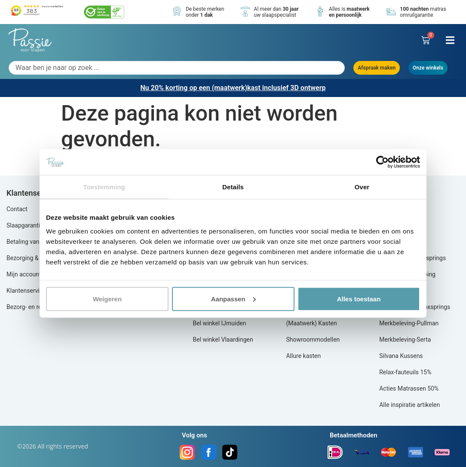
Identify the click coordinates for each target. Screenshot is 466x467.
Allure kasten (303, 355)
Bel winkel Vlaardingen (223, 339)
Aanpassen (233, 298)
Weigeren (107, 298)
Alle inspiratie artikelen (409, 404)
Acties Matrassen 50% (408, 388)
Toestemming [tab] (104, 187)
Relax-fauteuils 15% (405, 372)
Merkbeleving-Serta (405, 339)
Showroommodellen (313, 339)
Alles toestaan (359, 298)
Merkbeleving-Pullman (408, 323)
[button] (449, 40)
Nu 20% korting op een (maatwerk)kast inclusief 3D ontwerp (232, 88)
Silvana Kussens (401, 355)
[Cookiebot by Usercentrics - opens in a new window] (382, 162)
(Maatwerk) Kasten (311, 323)
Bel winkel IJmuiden (219, 323)
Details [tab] (233, 187)
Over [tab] (362, 187)
